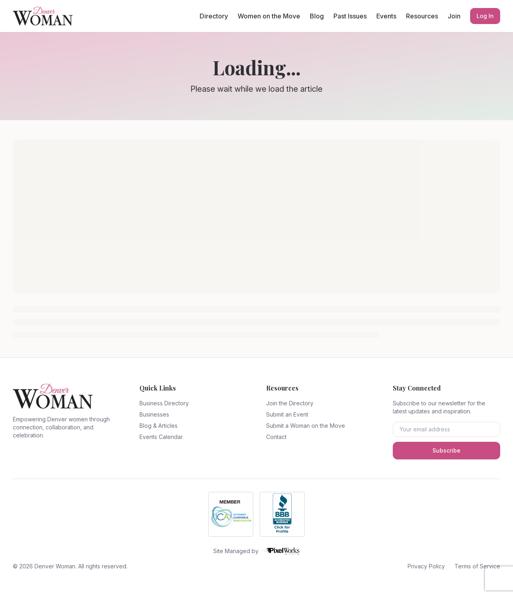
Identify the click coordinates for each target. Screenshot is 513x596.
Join (454, 16)
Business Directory (164, 403)
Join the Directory (289, 403)
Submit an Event (287, 414)
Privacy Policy (426, 566)
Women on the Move (269, 16)
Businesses (154, 414)
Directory (214, 16)
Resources (422, 16)
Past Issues (350, 16)
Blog (317, 16)
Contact (276, 436)
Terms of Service (477, 566)
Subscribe (446, 450)
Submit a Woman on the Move (305, 425)
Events (386, 16)
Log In (485, 15)
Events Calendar (161, 436)
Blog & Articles (158, 425)
